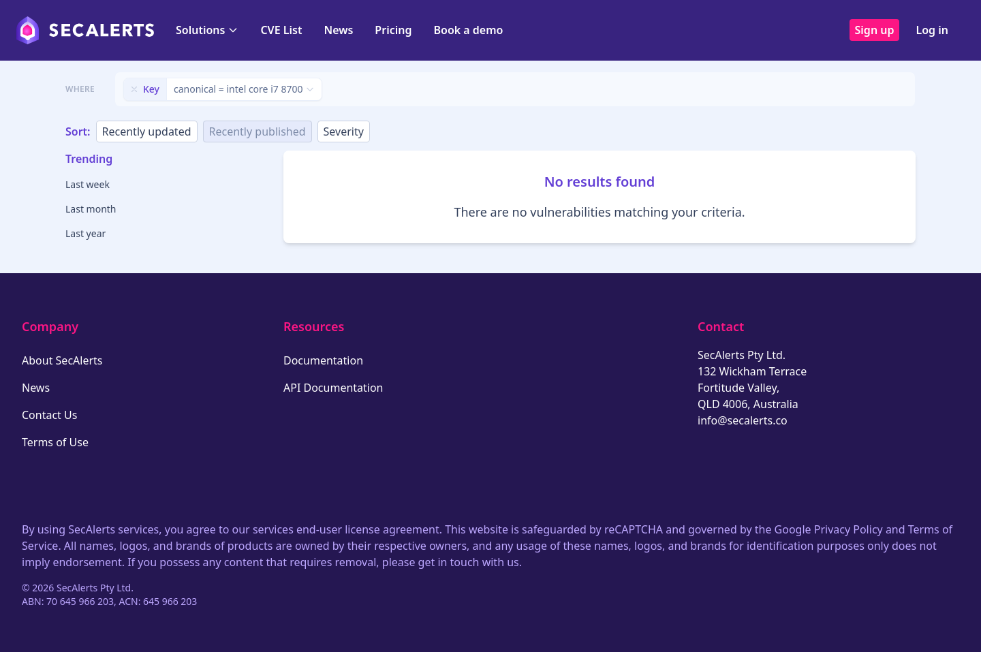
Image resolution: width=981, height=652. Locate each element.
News (338, 29)
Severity (344, 131)
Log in (932, 29)
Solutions (207, 29)
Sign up (874, 29)
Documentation (323, 360)
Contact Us (49, 414)
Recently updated (146, 131)
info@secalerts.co (743, 420)
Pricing (393, 29)
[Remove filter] (134, 89)
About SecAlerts (62, 360)
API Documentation (333, 387)
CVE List (281, 29)
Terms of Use (55, 442)
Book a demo (468, 29)
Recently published (257, 131)
